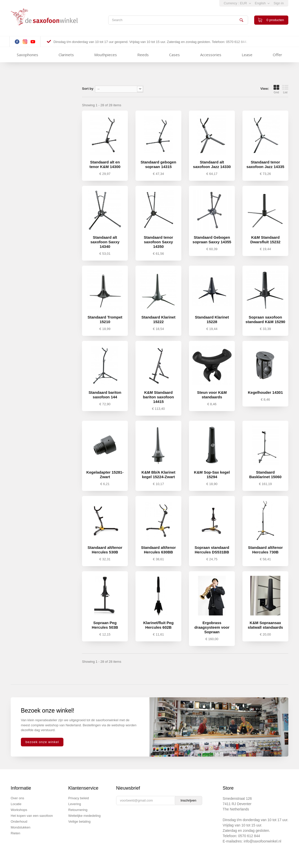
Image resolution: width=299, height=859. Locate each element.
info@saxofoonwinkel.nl (262, 841)
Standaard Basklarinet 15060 (265, 474)
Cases (174, 54)
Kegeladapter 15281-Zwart (105, 474)
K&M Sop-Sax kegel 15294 (212, 474)
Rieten (15, 833)
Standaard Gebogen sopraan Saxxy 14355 (212, 239)
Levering (74, 804)
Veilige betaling (79, 821)
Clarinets (66, 54)
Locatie (16, 804)
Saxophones (27, 54)
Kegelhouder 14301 (265, 392)
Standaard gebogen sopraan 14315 (158, 164)
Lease (247, 54)
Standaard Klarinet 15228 (212, 319)
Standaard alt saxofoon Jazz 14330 (212, 164)
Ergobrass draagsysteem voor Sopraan (211, 627)
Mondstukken (20, 827)
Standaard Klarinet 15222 (158, 319)
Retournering (77, 810)
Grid (276, 89)
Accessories (210, 54)
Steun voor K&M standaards (212, 394)
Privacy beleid (78, 798)
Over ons (17, 798)
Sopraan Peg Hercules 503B (105, 625)
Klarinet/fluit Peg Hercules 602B (158, 625)
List (285, 89)
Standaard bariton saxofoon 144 (105, 394)
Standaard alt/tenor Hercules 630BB (158, 549)
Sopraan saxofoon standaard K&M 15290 (265, 319)
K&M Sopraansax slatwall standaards (265, 625)
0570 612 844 (249, 836)
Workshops (19, 810)
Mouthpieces (105, 54)
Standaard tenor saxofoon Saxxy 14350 (158, 242)
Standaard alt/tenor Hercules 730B (265, 549)
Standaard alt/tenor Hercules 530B (105, 549)
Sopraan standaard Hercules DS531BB (212, 549)
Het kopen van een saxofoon (32, 816)
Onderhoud (19, 821)
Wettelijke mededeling (84, 816)
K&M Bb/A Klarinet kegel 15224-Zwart (158, 474)
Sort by (87, 89)
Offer (277, 54)
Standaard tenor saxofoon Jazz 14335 (265, 164)
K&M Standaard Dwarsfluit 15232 (265, 239)
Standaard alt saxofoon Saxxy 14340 (104, 242)
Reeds (143, 54)
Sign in (279, 3)
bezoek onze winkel (42, 742)
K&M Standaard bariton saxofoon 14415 (158, 397)
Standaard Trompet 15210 (105, 319)
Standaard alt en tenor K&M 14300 (104, 164)
